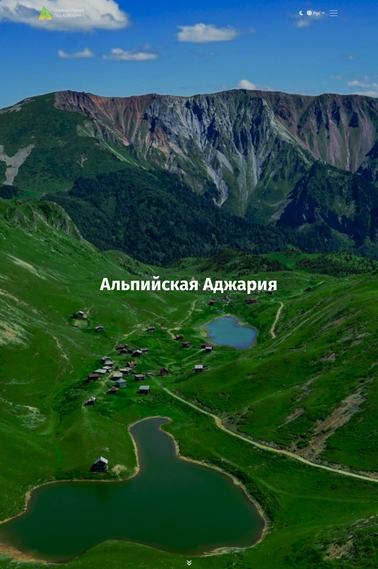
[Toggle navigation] (333, 13)
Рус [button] (316, 13)
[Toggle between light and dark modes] (301, 13)
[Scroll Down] (189, 562)
